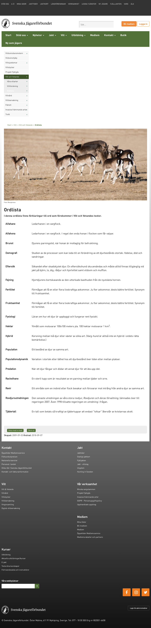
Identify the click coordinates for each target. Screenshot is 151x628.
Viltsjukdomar (11, 62)
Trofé (7, 114)
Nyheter (38, 35)
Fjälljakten (115, 4)
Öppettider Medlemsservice (13, 453)
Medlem (94, 35)
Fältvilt (8, 105)
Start (8, 35)
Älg (132, 4)
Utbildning (78, 35)
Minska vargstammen (86, 489)
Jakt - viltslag (82, 464)
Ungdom (80, 468)
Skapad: (8, 435)
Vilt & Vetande (8, 489)
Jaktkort (44, 4)
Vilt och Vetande (12, 77)
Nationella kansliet (9, 460)
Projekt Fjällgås (12, 72)
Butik (123, 35)
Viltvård (8, 95)
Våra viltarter (12, 81)
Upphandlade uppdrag (86, 504)
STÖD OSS (5, 4)
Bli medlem (129, 23)
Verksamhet (73, 4)
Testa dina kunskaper (10, 566)
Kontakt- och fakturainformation (15, 472)
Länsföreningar (58, 4)
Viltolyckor (9, 67)
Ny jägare (103, 4)
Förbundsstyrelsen (9, 456)
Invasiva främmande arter (16, 109)
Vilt (64, 35)
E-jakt (4, 562)
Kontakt (110, 35)
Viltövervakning (11, 100)
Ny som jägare (13, 42)
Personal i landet (9, 464)
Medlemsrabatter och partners (90, 537)
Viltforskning (12, 86)
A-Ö (12, 4)
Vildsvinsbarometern (14, 53)
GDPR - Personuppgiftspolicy (89, 501)
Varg (126, 4)
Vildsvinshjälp (11, 58)
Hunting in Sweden (85, 472)
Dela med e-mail (15, 430)
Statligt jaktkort (83, 456)
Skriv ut (31, 430)
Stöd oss (22, 35)
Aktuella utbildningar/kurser (14, 558)
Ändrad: (27, 435)
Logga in (143, 23)
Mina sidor (21, 4)
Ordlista (10, 91)
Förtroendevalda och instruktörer (15, 570)
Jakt (52, 35)
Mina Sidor (81, 522)
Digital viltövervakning (11, 508)
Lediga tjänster (89, 4)
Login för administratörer (138, 608)
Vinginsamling (8, 504)
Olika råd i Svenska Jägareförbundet (17, 468)
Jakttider (33, 4)
